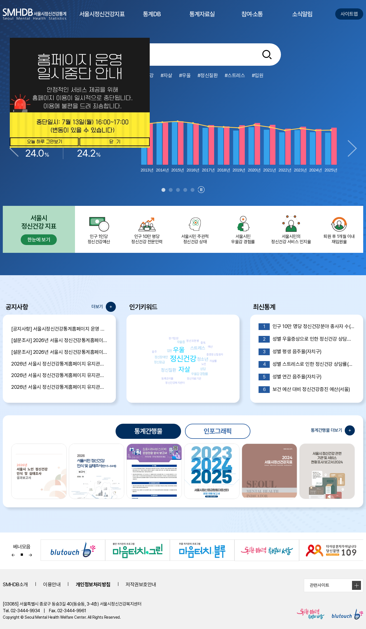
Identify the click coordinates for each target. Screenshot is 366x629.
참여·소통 (252, 19)
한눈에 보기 (38, 239)
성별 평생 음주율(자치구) (290, 351)
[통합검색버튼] (267, 54)
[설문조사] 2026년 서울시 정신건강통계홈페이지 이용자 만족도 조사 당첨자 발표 (59, 340)
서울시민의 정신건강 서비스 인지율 (291, 229)
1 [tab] (163, 190)
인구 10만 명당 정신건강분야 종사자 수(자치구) (307, 326)
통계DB (152, 19)
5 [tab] (192, 190)
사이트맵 (349, 14)
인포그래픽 (218, 431)
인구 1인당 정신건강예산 (99, 229)
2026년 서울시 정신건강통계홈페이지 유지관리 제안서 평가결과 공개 (59, 364)
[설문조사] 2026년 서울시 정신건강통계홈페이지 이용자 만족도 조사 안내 (59, 352)
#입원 (258, 75)
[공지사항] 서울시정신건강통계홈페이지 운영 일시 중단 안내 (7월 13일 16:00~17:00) (59, 329)
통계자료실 (202, 19)
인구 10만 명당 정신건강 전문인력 (147, 229)
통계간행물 (148, 431)
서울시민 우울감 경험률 (243, 229)
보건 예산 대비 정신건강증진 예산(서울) (304, 389)
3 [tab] (178, 190)
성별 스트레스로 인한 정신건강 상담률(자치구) (307, 364)
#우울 (185, 75)
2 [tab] (170, 190)
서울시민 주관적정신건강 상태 (195, 229)
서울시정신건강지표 (102, 19)
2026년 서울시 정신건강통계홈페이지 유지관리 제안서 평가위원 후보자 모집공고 (59, 375)
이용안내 (51, 584)
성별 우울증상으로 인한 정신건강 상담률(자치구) (307, 339)
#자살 (166, 75)
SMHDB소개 (15, 584)
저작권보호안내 (141, 584)
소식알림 (302, 19)
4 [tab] (185, 190)
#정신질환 (208, 75)
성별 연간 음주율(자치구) (290, 377)
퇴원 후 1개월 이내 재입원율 (339, 229)
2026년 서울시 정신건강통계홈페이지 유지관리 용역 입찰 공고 (59, 387)
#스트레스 (235, 75)
